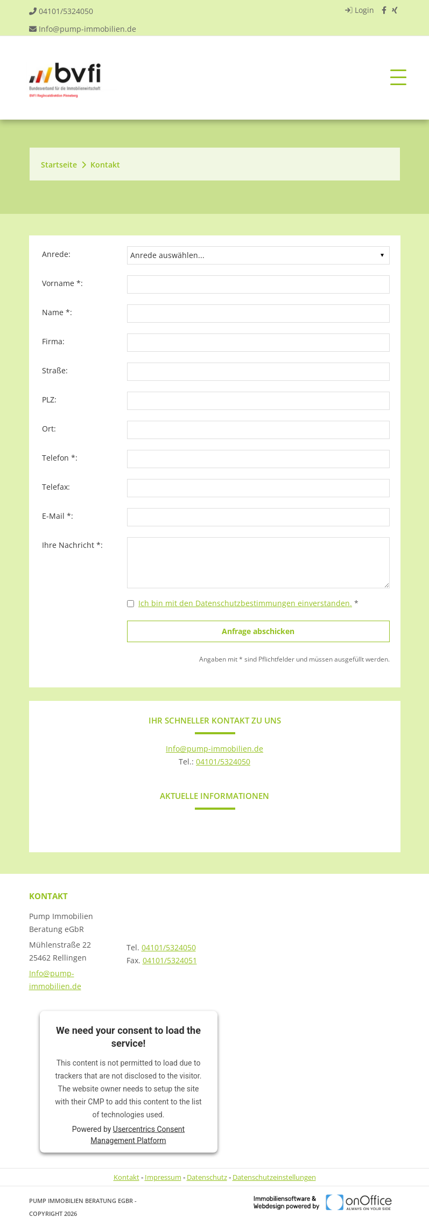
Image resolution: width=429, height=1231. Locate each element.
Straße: (55, 370)
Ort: (49, 428)
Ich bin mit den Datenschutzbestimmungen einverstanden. (245, 603)
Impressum (163, 1177)
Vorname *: (62, 283)
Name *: (57, 312)
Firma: (53, 341)
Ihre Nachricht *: (72, 545)
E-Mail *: (57, 516)
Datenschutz (207, 1177)
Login (358, 10)
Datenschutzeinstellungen (274, 1177)
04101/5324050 (66, 11)
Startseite (59, 164)
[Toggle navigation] (398, 78)
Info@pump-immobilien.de (87, 29)
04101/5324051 (170, 960)
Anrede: (56, 254)
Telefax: (56, 487)
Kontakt (105, 164)
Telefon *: (60, 458)
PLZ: (49, 399)
